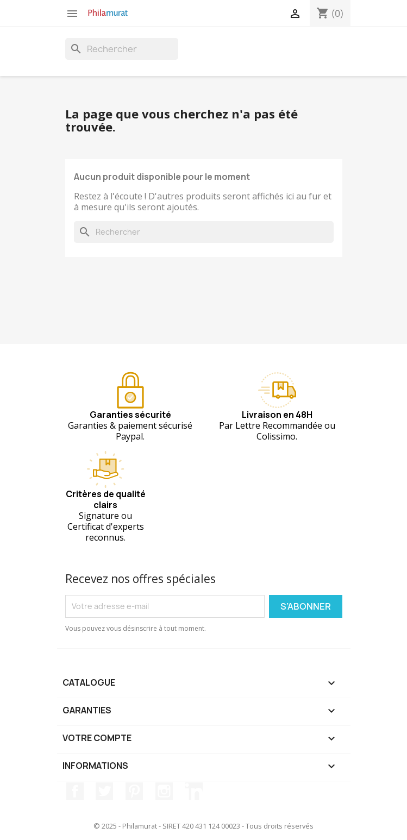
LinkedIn (194, 791)
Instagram (164, 791)
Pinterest (134, 791)
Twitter (104, 791)
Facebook (75, 791)
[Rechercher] (121, 49)
